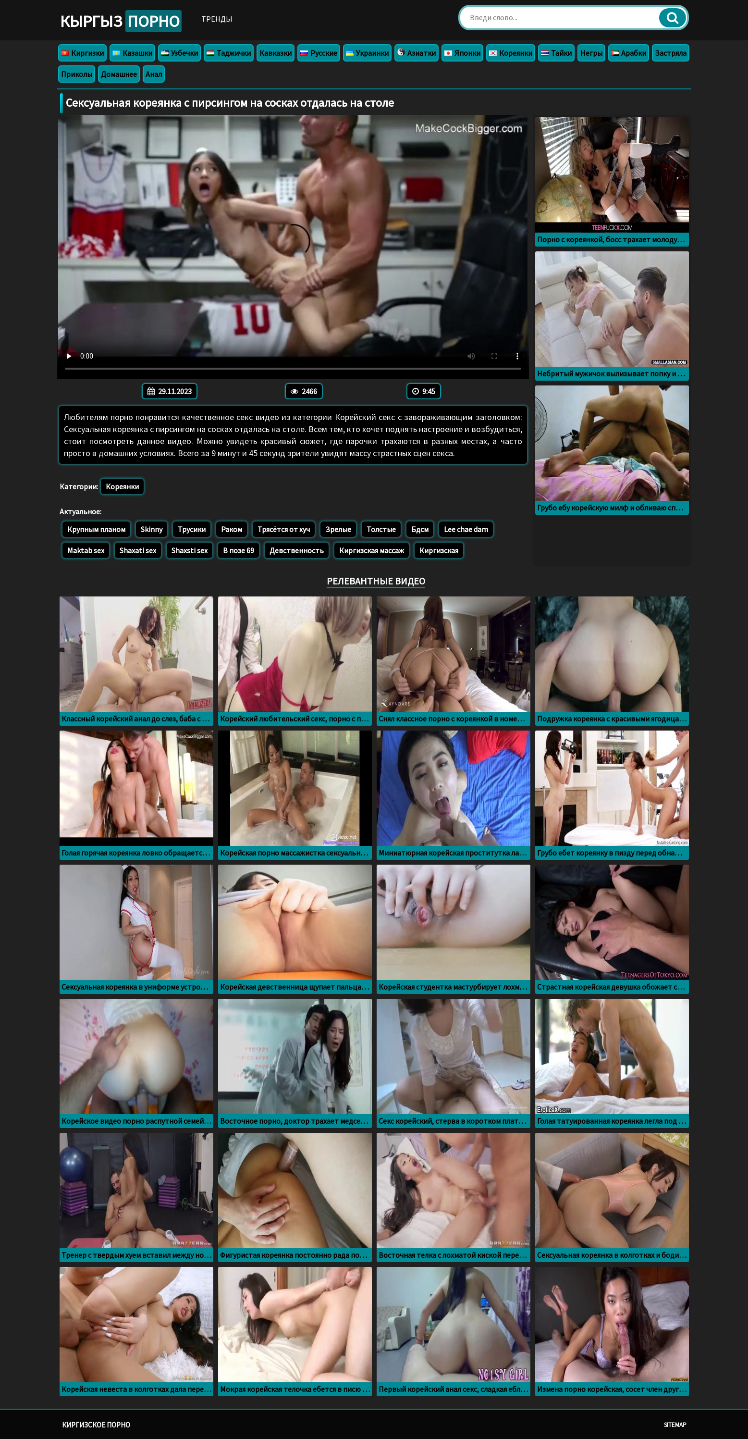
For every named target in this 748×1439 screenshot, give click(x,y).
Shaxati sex (138, 550)
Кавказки (275, 53)
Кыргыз (121, 21)
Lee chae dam (466, 529)
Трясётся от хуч (284, 529)
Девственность (297, 550)
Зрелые (338, 529)
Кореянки (510, 53)
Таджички (229, 53)
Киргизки (82, 53)
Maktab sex (85, 550)
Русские (318, 53)
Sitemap (675, 1425)
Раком (231, 529)
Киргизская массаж (371, 550)
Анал (154, 74)
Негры (591, 53)
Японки (462, 53)
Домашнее (119, 74)
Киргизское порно (96, 1424)
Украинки (367, 53)
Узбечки (179, 53)
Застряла (671, 53)
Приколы (76, 74)
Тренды (217, 19)
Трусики (192, 529)
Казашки (132, 53)
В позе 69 (238, 550)
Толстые (381, 529)
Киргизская (438, 550)
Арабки (628, 53)
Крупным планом (96, 529)
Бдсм (420, 529)
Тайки (556, 53)
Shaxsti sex (190, 550)
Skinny (151, 529)
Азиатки (416, 53)
